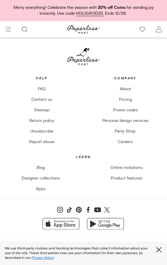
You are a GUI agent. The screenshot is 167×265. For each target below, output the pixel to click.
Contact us (41, 99)
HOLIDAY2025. (90, 13)
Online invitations (126, 167)
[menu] (8, 29)
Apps (41, 188)
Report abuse (41, 141)
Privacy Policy (43, 258)
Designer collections (41, 178)
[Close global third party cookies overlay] (158, 249)
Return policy (41, 120)
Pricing (125, 99)
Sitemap (42, 110)
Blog (41, 167)
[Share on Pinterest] (78, 210)
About (125, 88)
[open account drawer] (159, 29)
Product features (126, 178)
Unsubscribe (41, 131)
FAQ (42, 88)
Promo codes (125, 110)
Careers (125, 141)
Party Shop (125, 131)
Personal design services (125, 120)
